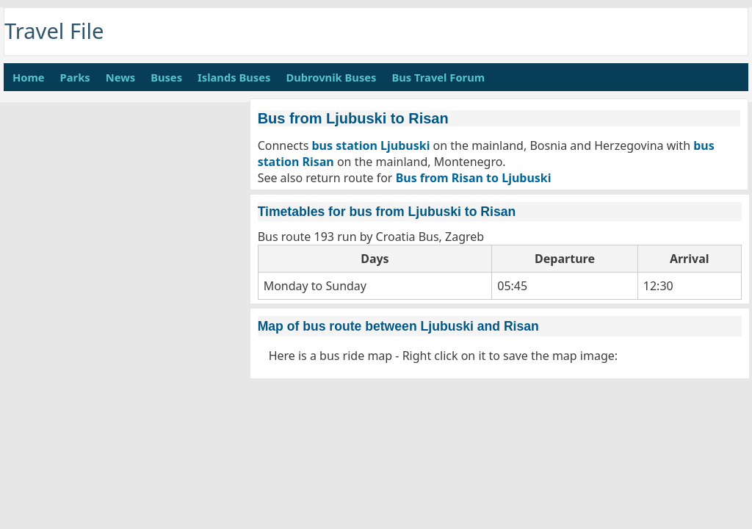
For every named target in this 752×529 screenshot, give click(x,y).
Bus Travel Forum (438, 77)
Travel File (54, 31)
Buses (166, 77)
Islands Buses (234, 77)
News (120, 77)
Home (28, 77)
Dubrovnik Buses (331, 77)
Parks (75, 77)
